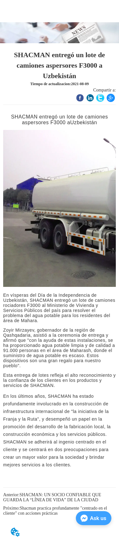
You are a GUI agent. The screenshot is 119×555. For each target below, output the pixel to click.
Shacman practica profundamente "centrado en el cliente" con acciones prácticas (55, 511)
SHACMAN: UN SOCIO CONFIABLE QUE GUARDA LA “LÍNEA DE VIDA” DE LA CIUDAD (52, 497)
